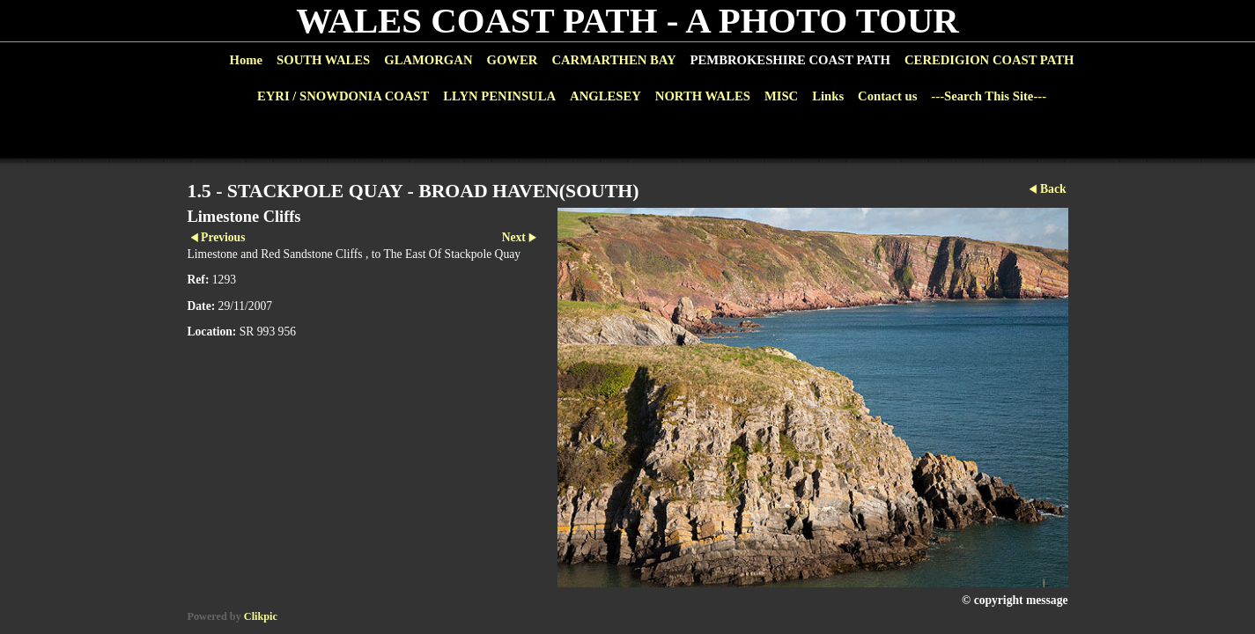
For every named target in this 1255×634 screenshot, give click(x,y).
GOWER (511, 60)
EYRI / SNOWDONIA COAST (343, 96)
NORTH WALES (702, 96)
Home (246, 60)
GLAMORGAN (428, 60)
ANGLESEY (605, 96)
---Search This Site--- (988, 96)
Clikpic (260, 616)
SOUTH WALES (323, 60)
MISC (781, 96)
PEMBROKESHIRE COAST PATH (790, 60)
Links (828, 96)
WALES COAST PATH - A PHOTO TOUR (627, 21)
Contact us (887, 96)
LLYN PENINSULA (499, 96)
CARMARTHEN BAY (613, 60)
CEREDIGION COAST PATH (989, 60)
